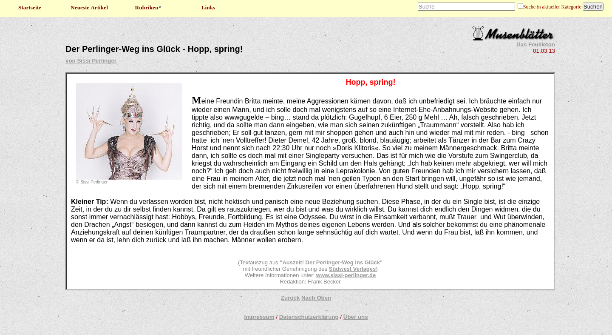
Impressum (259, 317)
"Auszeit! (292, 262)
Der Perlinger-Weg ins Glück (342, 262)
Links (208, 7)
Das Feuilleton (535, 44)
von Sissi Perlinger (90, 60)
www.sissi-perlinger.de (346, 275)
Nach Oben (316, 298)
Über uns (355, 317)
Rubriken (149, 7)
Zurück (290, 298)
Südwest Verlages (352, 269)
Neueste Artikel (89, 7)
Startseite (29, 7)
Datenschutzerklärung (309, 317)
